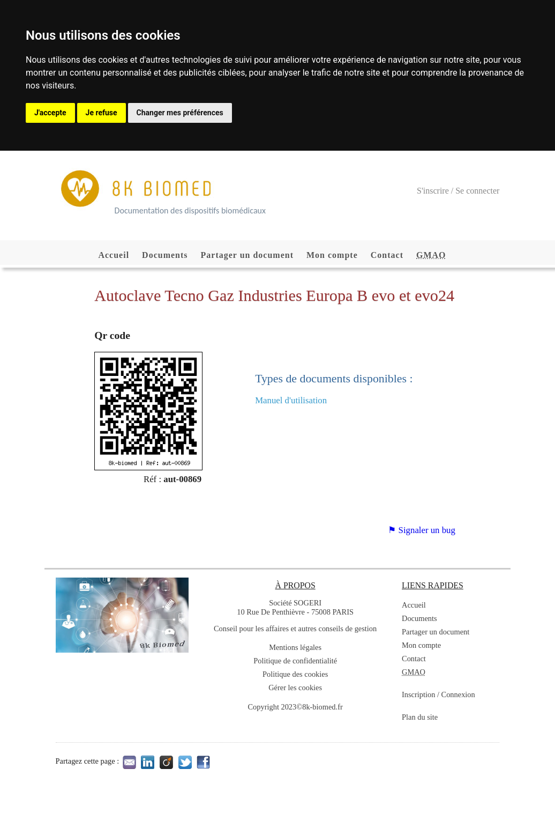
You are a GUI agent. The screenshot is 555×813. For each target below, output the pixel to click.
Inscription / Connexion (438, 694)
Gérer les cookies (295, 687)
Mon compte (332, 255)
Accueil (113, 255)
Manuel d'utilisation (291, 400)
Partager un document (247, 255)
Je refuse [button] (101, 112)
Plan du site (420, 717)
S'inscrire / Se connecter (458, 190)
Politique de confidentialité (295, 660)
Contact (387, 255)
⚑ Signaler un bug (421, 530)
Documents (165, 255)
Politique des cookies (295, 674)
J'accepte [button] (50, 112)
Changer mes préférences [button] (180, 112)
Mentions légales (295, 647)
